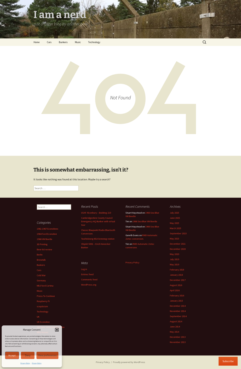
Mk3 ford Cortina (45, 285)
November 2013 (178, 342)
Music (78, 42)
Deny (27, 355)
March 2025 (175, 228)
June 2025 (175, 217)
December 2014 (178, 305)
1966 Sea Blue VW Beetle (145, 221)
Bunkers (63, 42)
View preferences (47, 355)
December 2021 (178, 243)
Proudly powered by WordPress (129, 362)
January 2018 (176, 274)
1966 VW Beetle (44, 239)
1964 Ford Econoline (47, 233)
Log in (84, 269)
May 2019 (174, 264)
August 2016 (176, 285)
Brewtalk (41, 259)
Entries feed (87, 274)
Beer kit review (44, 249)
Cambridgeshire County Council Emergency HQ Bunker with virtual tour (98, 221)
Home (36, 42)
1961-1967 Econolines (47, 228)
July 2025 (174, 212)
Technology (94, 42)
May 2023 (174, 238)
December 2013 (178, 336)
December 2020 (178, 248)
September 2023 (178, 233)
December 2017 (178, 280)
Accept (12, 355)
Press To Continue (46, 296)
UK (38, 316)
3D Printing (42, 244)
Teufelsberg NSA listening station (97, 238)
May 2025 (174, 223)
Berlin (40, 254)
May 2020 (174, 254)
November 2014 (178, 311)
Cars (49, 42)
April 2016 (175, 290)
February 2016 (177, 295)
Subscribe (228, 361)
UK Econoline (43, 321)
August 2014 (176, 321)
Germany (41, 280)
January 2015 (176, 300)
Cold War (41, 275)
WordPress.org (88, 284)
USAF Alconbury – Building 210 (96, 212)
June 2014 (175, 326)
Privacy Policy (25, 363)
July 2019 (174, 259)
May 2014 (174, 331)
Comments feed (89, 279)
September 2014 (178, 316)
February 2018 (177, 269)
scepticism (42, 306)
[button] (57, 329)
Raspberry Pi (43, 301)
